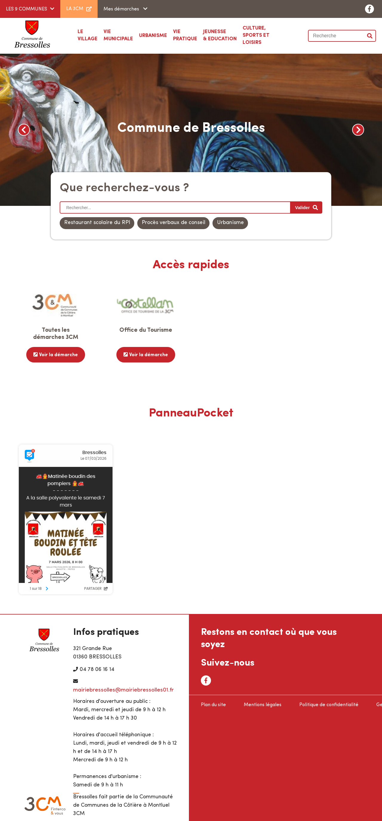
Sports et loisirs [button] (263, 35)
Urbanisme (230, 223)
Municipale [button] (118, 34)
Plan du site (213, 704)
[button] (153, 35)
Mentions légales (262, 704)
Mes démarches (122, 9)
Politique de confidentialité (328, 704)
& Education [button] (220, 34)
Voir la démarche (58, 354)
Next (358, 130)
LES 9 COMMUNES (26, 9)
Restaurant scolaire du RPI (97, 223)
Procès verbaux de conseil (173, 223)
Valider (370, 36)
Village (88, 34)
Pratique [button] (185, 34)
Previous (24, 130)
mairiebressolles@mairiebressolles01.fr (123, 689)
